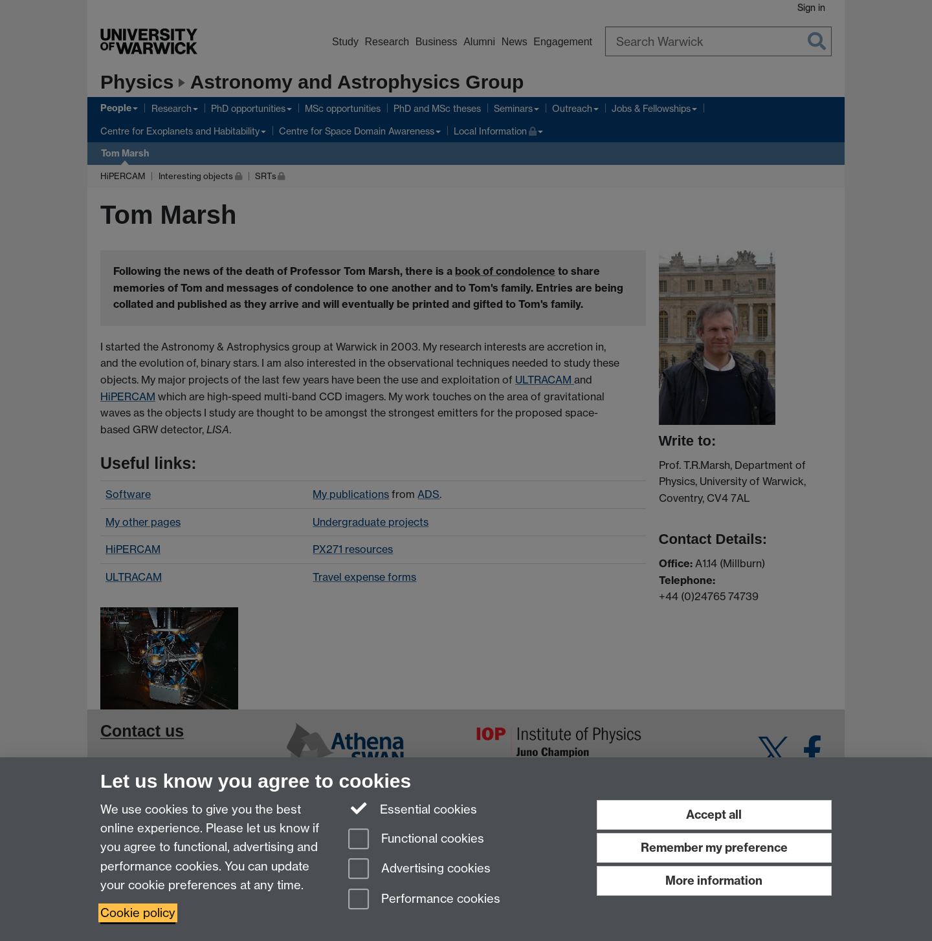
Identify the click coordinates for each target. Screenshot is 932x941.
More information (713, 880)
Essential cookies (412, 808)
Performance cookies (424, 900)
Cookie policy (137, 912)
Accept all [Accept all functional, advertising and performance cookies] (714, 814)
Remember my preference (714, 847)
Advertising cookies (419, 870)
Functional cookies (416, 840)
